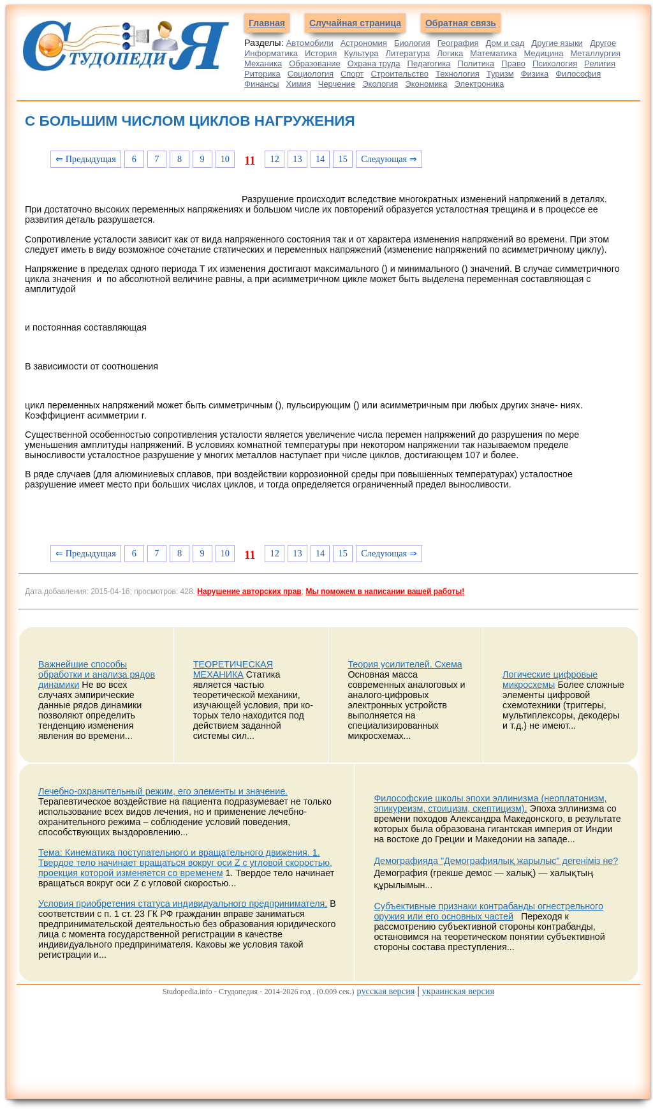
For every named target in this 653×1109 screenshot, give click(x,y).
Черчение (337, 84)
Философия (578, 73)
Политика (476, 63)
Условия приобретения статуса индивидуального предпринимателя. (182, 903)
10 (225, 159)
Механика (263, 63)
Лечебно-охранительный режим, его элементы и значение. (163, 791)
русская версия (385, 991)
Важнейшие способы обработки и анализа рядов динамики (96, 674)
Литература (407, 53)
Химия (298, 84)
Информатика (271, 53)
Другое (603, 43)
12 (274, 159)
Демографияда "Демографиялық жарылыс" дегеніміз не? (496, 861)
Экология (380, 84)
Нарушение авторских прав (249, 591)
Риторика (262, 73)
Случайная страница (355, 23)
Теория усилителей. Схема (405, 664)
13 (297, 159)
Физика (535, 73)
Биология (412, 43)
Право (513, 63)
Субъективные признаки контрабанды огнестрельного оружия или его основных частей (488, 911)
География (458, 43)
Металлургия (595, 53)
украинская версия (458, 991)
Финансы (261, 84)
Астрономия (364, 43)
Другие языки (557, 43)
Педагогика (429, 63)
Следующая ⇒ (389, 159)
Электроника (479, 84)
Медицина (544, 53)
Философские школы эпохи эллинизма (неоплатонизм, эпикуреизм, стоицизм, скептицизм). (490, 803)
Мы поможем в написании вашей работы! (384, 591)
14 (320, 159)
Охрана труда (374, 63)
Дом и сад (504, 43)
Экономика (426, 84)
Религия (599, 63)
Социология (311, 73)
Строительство (399, 73)
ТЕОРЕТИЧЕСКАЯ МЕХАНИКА (233, 669)
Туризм (500, 73)
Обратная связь (460, 23)
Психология (554, 63)
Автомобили (310, 43)
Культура (361, 53)
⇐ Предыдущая (85, 159)
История (321, 53)
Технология (458, 73)
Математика (493, 53)
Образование (315, 63)
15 (343, 159)
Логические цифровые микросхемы (550, 679)
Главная (267, 23)
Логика (450, 53)
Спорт (352, 73)
